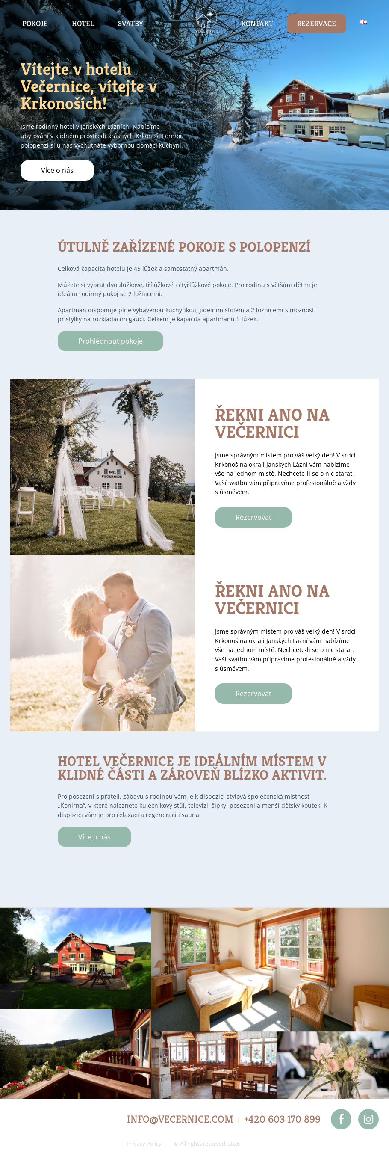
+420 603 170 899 (282, 1119)
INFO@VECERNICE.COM (180, 1119)
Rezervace (316, 23)
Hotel (83, 23)
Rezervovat (253, 517)
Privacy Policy (144, 1143)
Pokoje (35, 23)
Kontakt (257, 23)
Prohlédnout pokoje (110, 341)
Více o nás (57, 170)
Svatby (130, 23)
